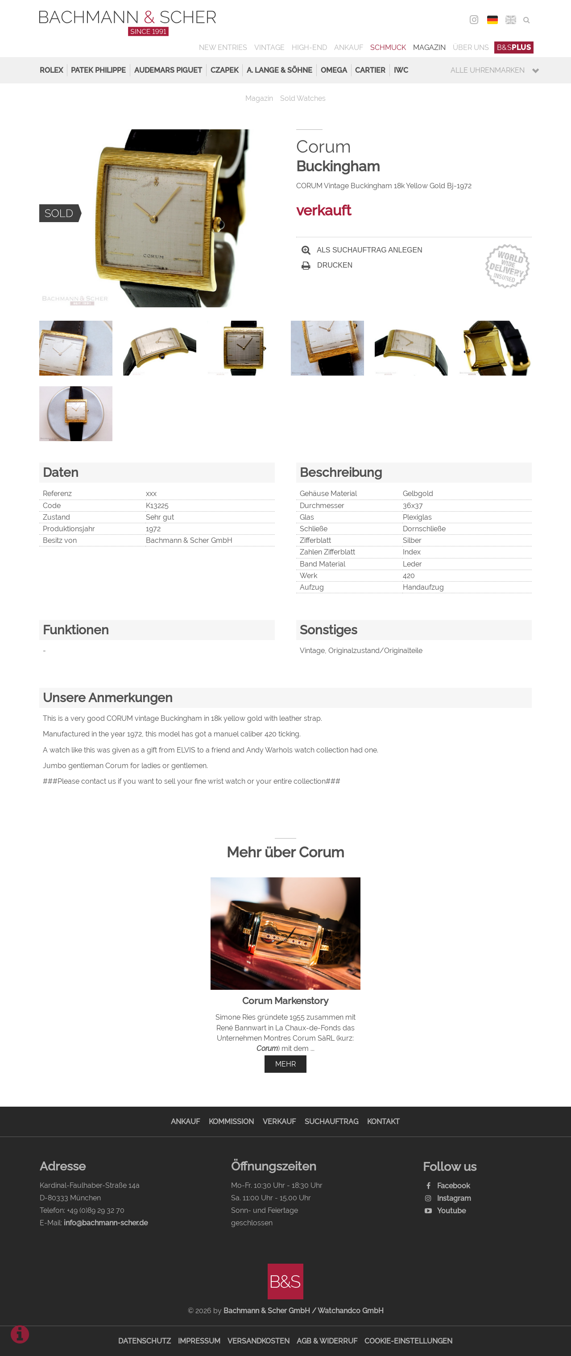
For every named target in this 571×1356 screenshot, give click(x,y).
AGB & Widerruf (327, 1341)
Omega (334, 70)
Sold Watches (303, 98)
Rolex (51, 70)
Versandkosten (259, 1341)
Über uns (471, 47)
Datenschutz (144, 1341)
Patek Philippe (98, 70)
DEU (492, 20)
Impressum (199, 1341)
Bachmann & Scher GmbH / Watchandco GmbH (303, 1310)
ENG (510, 20)
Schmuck (388, 47)
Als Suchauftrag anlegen (362, 250)
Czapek (225, 70)
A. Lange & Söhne (279, 70)
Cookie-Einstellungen (408, 1341)
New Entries (223, 47)
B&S (514, 47)
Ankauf (348, 47)
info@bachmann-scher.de (106, 1223)
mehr (285, 1064)
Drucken (327, 265)
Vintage (269, 47)
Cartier (370, 70)
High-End (309, 47)
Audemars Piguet (168, 70)
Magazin (429, 47)
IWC (401, 70)
